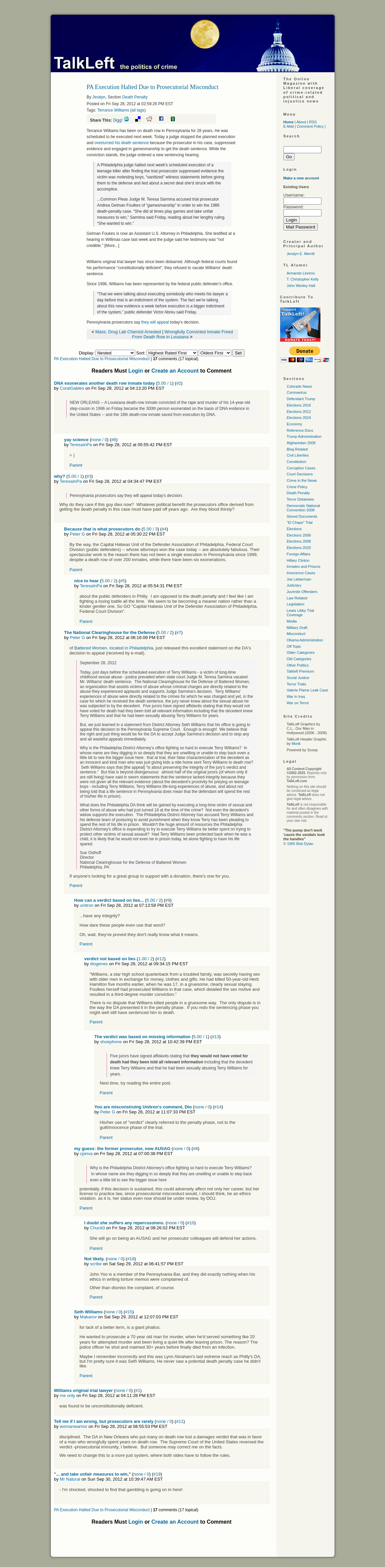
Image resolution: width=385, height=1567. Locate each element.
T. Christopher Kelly (303, 279)
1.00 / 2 (145, 958)
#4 (164, 529)
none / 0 (99, 439)
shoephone (111, 1041)
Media (292, 621)
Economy (294, 424)
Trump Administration (304, 436)
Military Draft (297, 628)
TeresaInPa (81, 444)
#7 (178, 632)
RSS (313, 122)
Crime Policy (297, 487)
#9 (167, 900)
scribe (96, 1263)
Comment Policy (310, 126)
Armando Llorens (301, 273)
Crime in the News (302, 480)
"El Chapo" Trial (300, 522)
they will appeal (155, 322)
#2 (178, 383)
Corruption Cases (301, 468)
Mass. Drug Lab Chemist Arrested (128, 331)
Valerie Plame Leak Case (307, 690)
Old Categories (299, 659)
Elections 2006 (299, 535)
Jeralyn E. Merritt (301, 254)
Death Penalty (135, 97)
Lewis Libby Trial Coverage (300, 612)
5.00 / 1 (164, 383)
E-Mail (288, 126)
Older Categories (301, 652)
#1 (137, 1390)
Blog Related (297, 449)
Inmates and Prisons (303, 566)
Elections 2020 (299, 548)
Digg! (117, 120)
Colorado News (299, 386)
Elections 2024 (299, 418)
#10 (190, 1222)
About (301, 122)
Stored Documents (302, 516)
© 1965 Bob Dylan (298, 844)
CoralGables (72, 388)
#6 (113, 439)
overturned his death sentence (121, 142)
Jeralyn (99, 97)
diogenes (99, 963)
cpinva (86, 1153)
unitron (86, 905)
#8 (195, 1148)
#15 (128, 1311)
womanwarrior (73, 1426)
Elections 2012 (299, 412)
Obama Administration (305, 640)
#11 (180, 1421)
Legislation (296, 604)
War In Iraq (296, 696)
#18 (130, 1258)
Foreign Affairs (299, 554)
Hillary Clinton (298, 560)
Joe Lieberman (299, 579)
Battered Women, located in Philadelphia (113, 647)
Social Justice (298, 678)
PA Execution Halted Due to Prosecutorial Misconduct (102, 358)
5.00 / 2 (108, 580)
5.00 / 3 (150, 529)
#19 (157, 1474)
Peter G (77, 534)
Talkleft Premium (300, 671)
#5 (122, 580)
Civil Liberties (298, 455)
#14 (218, 1106)
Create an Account (175, 371)
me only (67, 1395)
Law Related (297, 598)
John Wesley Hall (301, 286)
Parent (76, 465)
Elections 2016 (299, 405)
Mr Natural (70, 1479)
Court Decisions (300, 474)
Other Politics (298, 665)
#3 (88, 476)
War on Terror (298, 703)
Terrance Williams (113, 110)
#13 (215, 1036)
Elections (294, 529)
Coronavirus (297, 392)
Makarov (88, 1316)
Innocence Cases (301, 573)
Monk (296, 744)
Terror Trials (296, 684)
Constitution (296, 462)
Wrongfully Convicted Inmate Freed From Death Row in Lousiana (182, 334)
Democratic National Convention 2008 (303, 508)
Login (135, 371)
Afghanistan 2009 (301, 443)
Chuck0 (97, 1227)
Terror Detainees (300, 499)
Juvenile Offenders (302, 592)
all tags (137, 110)
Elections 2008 (299, 541)
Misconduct (296, 634)
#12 (160, 958)
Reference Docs (300, 430)
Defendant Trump (301, 399)
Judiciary (294, 585)
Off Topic (294, 646)
